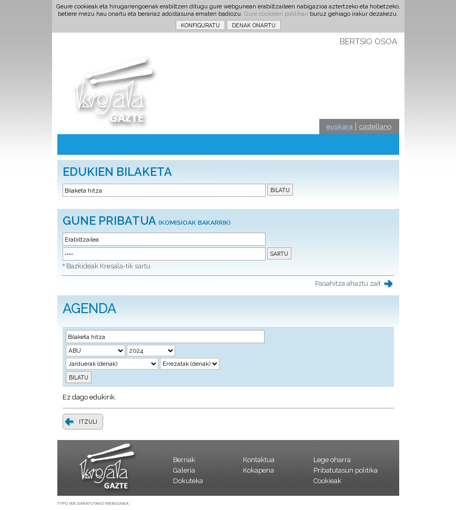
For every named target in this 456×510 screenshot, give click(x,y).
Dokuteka (188, 481)
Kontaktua (259, 460)
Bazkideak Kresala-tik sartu (108, 266)
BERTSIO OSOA (368, 41)
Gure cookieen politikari (276, 13)
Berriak (184, 460)
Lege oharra (332, 460)
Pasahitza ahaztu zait (348, 283)
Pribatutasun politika (345, 470)
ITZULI (88, 421)
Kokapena (258, 470)
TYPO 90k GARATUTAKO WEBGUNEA (93, 503)
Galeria (184, 470)
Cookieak (327, 481)
